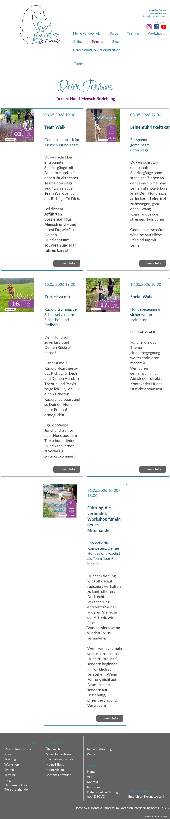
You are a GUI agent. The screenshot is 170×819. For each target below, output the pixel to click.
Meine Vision (55, 770)
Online (9, 770)
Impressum (94, 787)
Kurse (8, 754)
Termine (10, 775)
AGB (90, 777)
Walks (91, 754)
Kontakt (92, 782)
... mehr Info (67, 263)
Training (10, 759)
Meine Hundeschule (18, 749)
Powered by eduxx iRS (156, 816)
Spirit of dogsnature (59, 759)
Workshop (11, 764)
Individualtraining (99, 749)
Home (91, 771)
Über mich (53, 749)
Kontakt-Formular (58, 775)
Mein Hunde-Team (58, 754)
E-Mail (146, 16)
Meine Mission (56, 764)
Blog (7, 780)
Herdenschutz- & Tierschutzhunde (16, 787)
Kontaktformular (158, 16)
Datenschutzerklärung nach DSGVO (102, 794)
